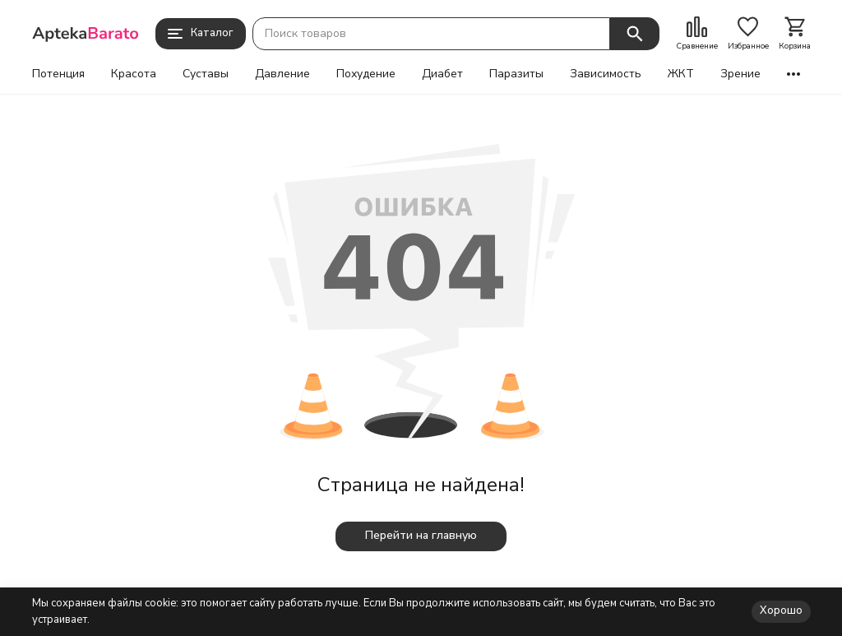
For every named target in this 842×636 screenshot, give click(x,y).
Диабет (442, 74)
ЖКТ (681, 74)
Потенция (58, 74)
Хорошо (781, 610)
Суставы (206, 74)
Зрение (740, 74)
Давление (282, 74)
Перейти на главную (421, 535)
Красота (133, 74)
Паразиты (516, 74)
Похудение (366, 74)
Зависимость (605, 74)
